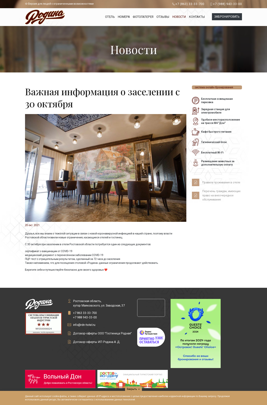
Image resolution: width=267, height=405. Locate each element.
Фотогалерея (143, 17)
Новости (179, 17)
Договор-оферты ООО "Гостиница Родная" (102, 333)
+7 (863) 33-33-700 (189, 4)
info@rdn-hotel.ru (84, 325)
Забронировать (227, 16)
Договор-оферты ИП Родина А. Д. (96, 342)
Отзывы (162, 17)
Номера (124, 17)
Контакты (197, 17)
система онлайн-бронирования (214, 87)
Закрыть (134, 389)
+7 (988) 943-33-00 (227, 4)
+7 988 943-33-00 (85, 317)
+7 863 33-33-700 (85, 313)
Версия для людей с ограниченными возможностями (59, 3)
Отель (110, 17)
